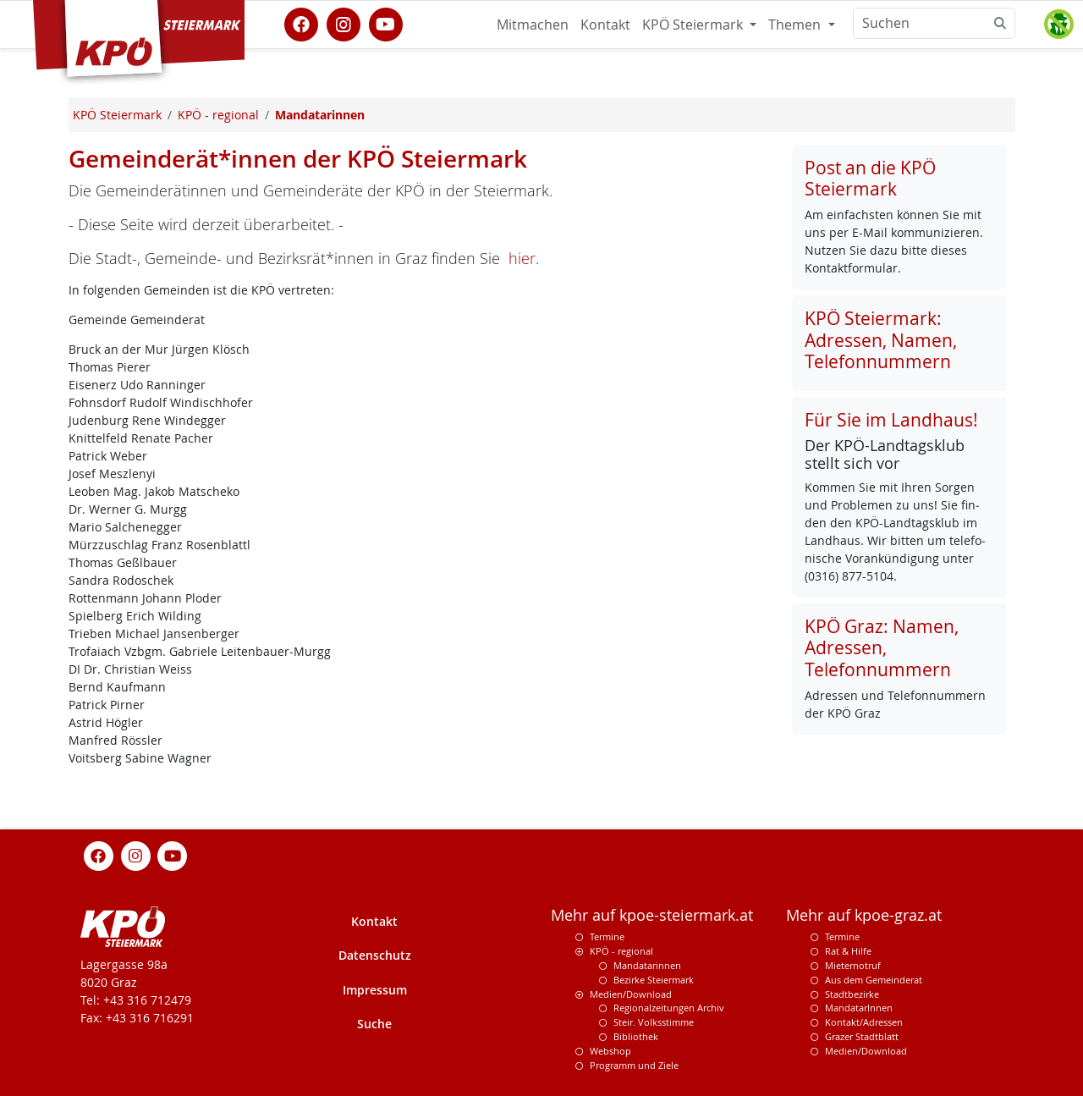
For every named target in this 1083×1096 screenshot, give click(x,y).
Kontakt (605, 24)
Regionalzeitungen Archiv (668, 1007)
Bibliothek (635, 1036)
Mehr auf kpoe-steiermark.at (652, 915)
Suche (374, 1024)
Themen (796, 24)
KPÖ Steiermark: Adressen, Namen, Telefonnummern (881, 339)
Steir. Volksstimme (653, 1022)
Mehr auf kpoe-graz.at (864, 915)
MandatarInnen (859, 1007)
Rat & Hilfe (848, 951)
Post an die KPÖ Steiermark (870, 178)
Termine (607, 936)
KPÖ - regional (621, 951)
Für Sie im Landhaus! (891, 420)
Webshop (610, 1050)
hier (522, 258)
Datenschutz (374, 955)
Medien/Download (631, 994)
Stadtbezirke (852, 994)
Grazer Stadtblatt (862, 1036)
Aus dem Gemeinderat (873, 979)
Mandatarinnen (647, 965)
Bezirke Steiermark (653, 979)
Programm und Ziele (634, 1065)
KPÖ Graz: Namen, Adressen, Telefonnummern (882, 647)
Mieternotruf (853, 965)
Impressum (375, 990)
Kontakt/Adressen (864, 1022)
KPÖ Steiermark (694, 24)
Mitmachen (533, 24)
